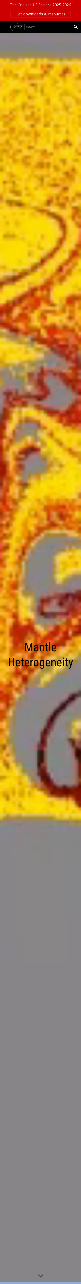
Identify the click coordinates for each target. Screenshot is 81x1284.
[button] (5, 27)
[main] (40, 658)
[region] (40, 10)
